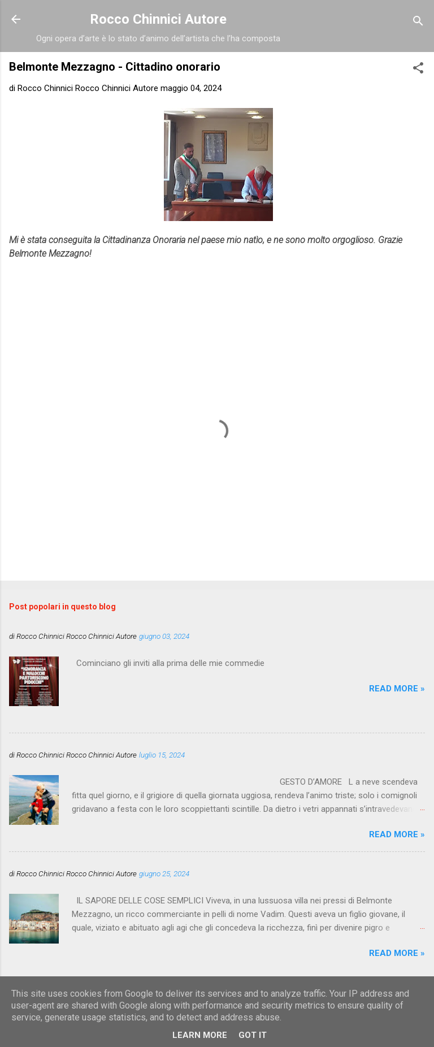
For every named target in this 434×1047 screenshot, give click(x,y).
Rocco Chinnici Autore (158, 19)
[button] (418, 70)
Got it (252, 1035)
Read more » (397, 688)
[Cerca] (418, 23)
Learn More (199, 1035)
